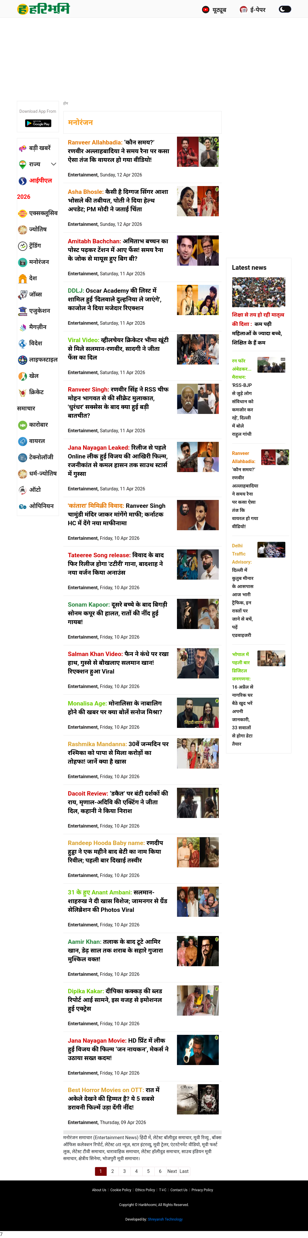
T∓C (162, 1190)
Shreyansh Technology (165, 1219)
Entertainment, (105, 175)
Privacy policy (202, 1190)
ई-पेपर (252, 10)
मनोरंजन (80, 122)
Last (184, 1171)
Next (172, 1171)
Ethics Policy (145, 1190)
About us (99, 1190)
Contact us (178, 1190)
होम (65, 103)
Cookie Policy (120, 1190)
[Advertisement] (158, 56)
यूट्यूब (214, 10)
